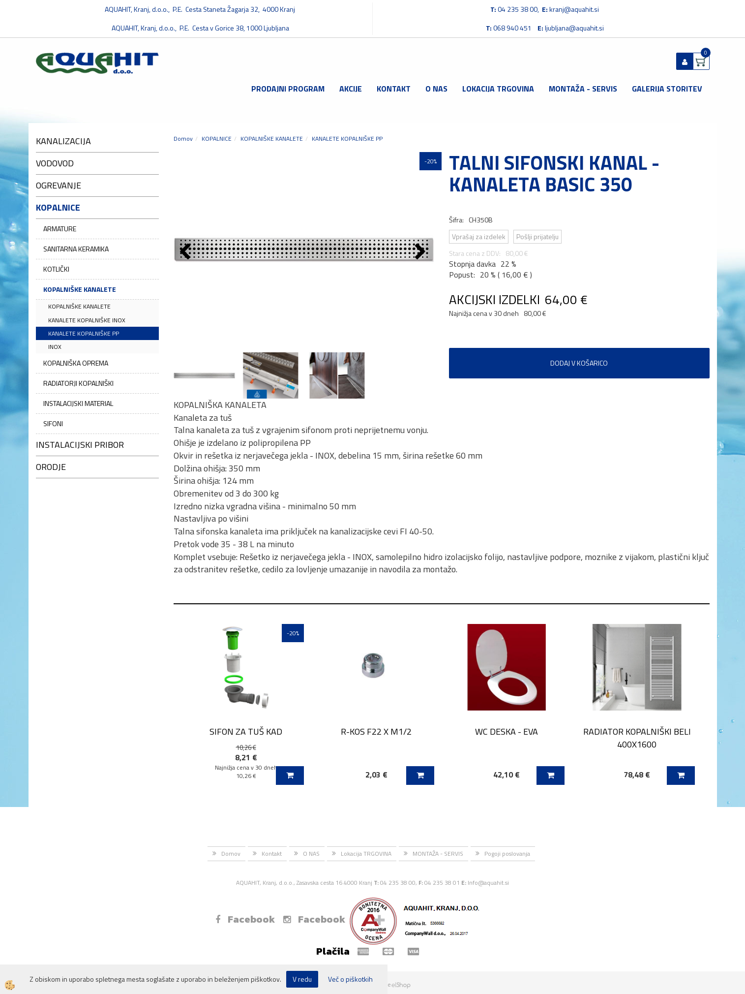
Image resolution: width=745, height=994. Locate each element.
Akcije (350, 88)
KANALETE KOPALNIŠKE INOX (86, 320)
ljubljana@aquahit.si (574, 28)
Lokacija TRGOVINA (498, 88)
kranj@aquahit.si (574, 9)
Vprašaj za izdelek (479, 236)
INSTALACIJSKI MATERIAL (78, 403)
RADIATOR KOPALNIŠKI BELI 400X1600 (637, 737)
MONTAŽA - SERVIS (583, 88)
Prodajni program (288, 88)
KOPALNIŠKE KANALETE (79, 289)
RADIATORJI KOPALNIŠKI (78, 383)
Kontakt (394, 88)
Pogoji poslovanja (507, 853)
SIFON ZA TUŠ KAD (245, 731)
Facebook (245, 919)
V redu (302, 979)
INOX (54, 346)
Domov (183, 138)
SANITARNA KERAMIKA (76, 249)
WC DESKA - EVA (506, 731)
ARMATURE (59, 228)
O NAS (436, 88)
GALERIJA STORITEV (667, 88)
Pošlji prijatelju (537, 236)
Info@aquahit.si (488, 882)
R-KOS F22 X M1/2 (376, 731)
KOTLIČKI (56, 269)
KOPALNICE (217, 138)
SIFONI (53, 423)
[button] (421, 252)
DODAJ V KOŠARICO (579, 363)
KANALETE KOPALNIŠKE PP (83, 333)
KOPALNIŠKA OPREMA (75, 363)
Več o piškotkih (350, 979)
